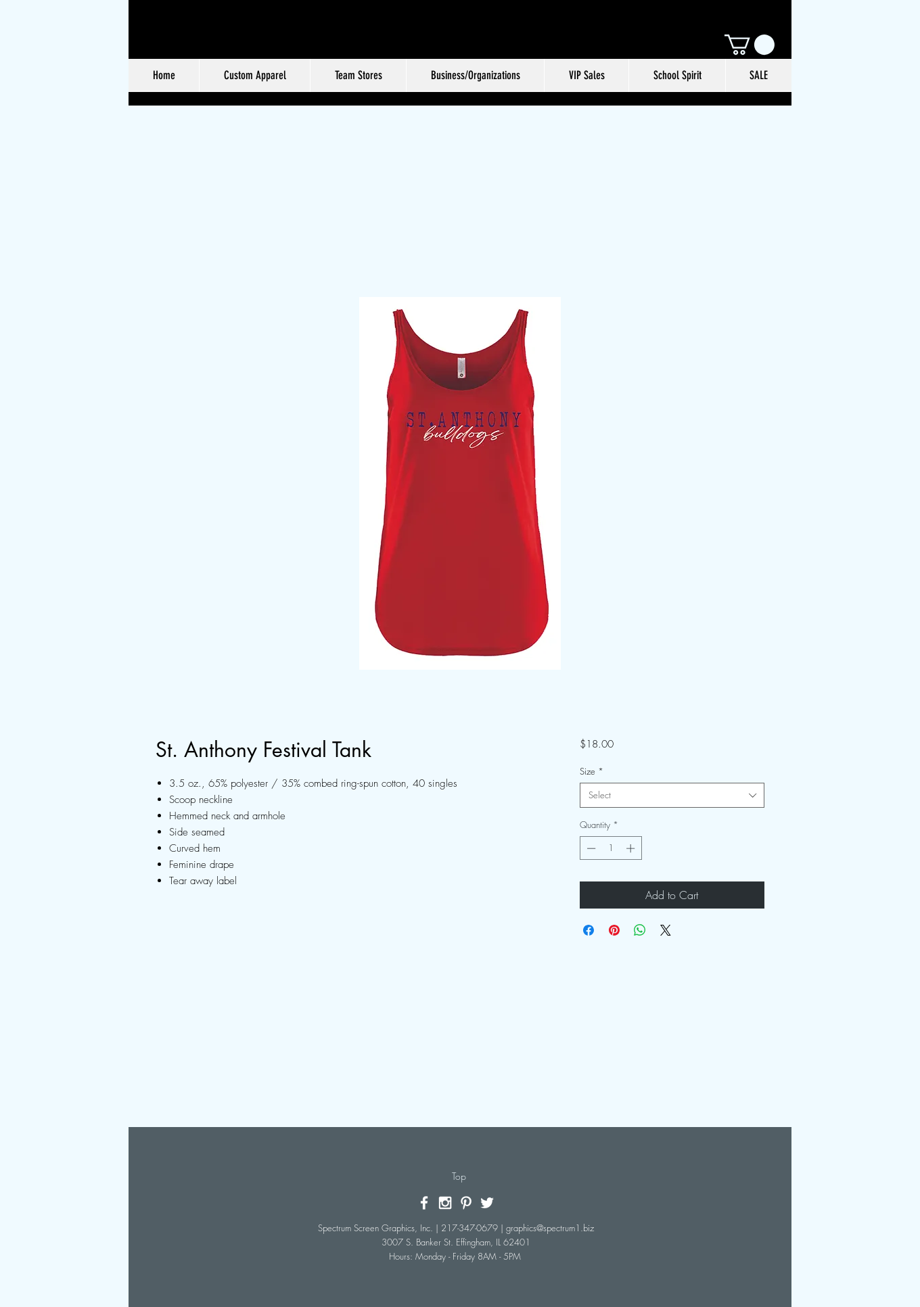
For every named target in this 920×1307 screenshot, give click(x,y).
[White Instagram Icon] (445, 1203)
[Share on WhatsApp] (640, 930)
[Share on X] (666, 930)
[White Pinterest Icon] (466, 1203)
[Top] (459, 1176)
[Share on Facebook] (588, 930)
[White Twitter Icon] (487, 1203)
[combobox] (672, 795)
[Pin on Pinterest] (614, 930)
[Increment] (632, 848)
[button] (749, 45)
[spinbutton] (610, 848)
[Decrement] (590, 848)
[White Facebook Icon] (424, 1203)
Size (591, 771)
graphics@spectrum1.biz (550, 1228)
